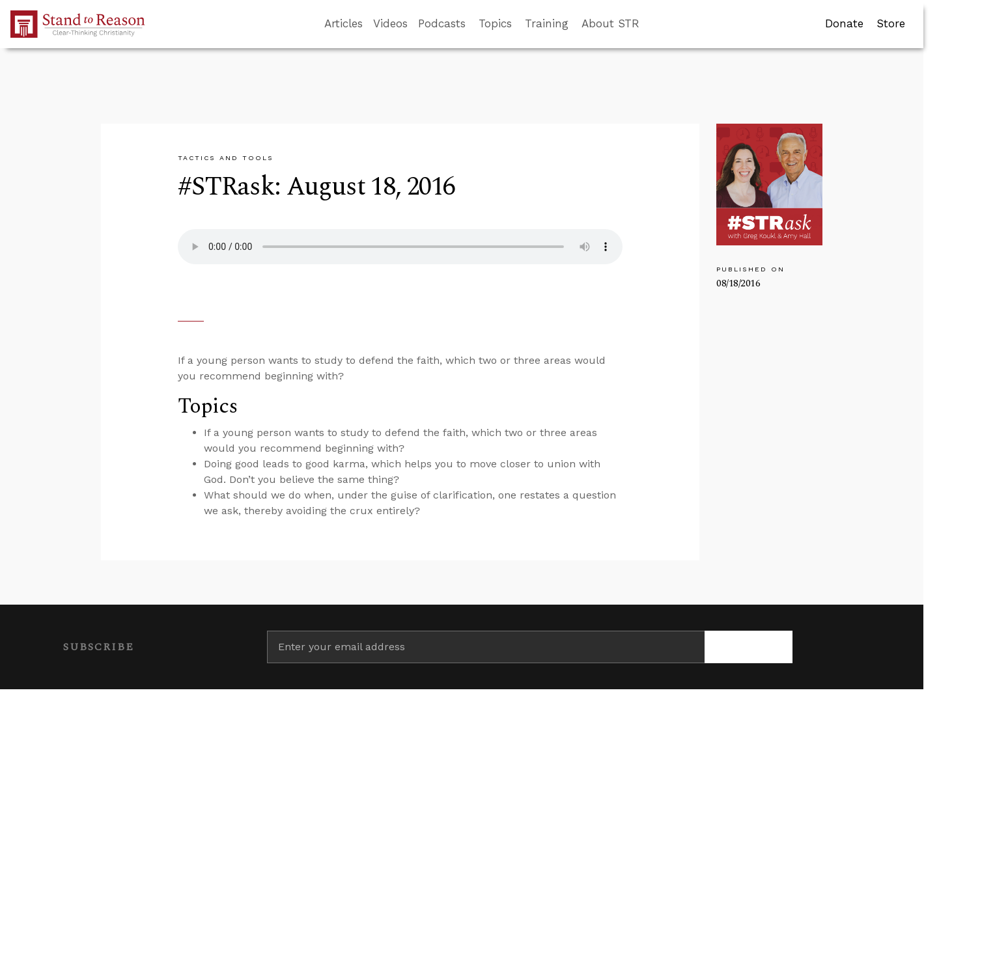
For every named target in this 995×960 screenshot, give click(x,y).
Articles (343, 23)
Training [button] (546, 23)
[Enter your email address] (486, 647)
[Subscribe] (748, 647)
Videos (390, 23)
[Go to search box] (651, 24)
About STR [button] (610, 23)
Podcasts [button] (442, 23)
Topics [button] (495, 23)
